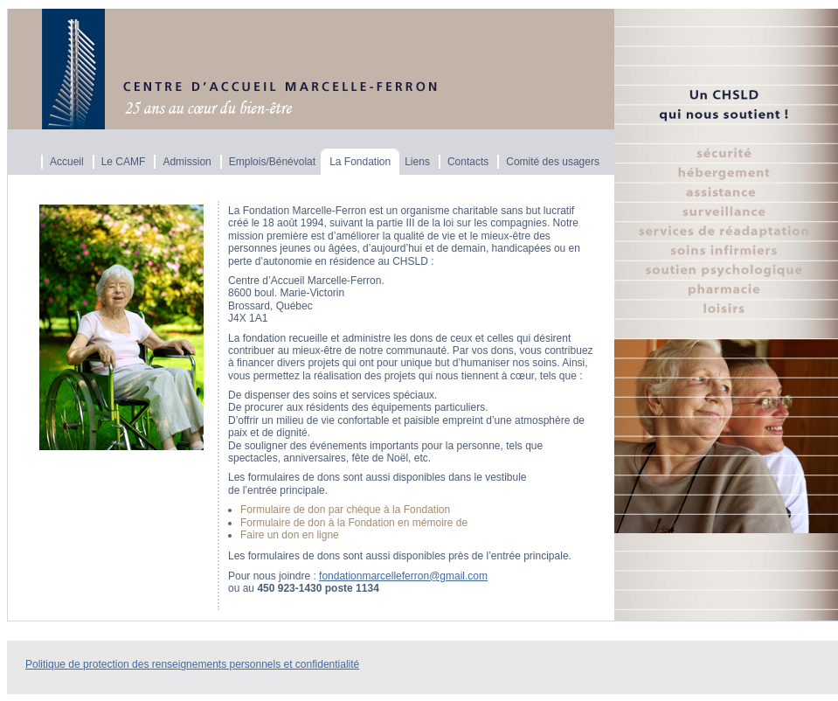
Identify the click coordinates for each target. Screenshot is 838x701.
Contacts (467, 162)
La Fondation (360, 162)
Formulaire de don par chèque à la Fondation (345, 509)
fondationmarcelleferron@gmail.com (403, 576)
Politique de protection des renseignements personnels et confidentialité (192, 664)
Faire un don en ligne (289, 535)
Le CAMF (123, 162)
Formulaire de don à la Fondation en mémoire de (353, 523)
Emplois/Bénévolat (272, 162)
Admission (187, 162)
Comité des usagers (552, 162)
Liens (417, 162)
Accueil (67, 162)
